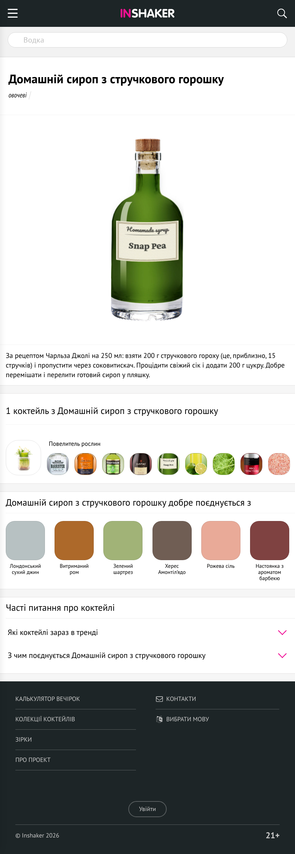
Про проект (33, 760)
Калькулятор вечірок (47, 699)
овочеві (17, 95)
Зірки (23, 740)
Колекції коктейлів (45, 719)
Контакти (176, 699)
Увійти (147, 809)
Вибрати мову (182, 719)
